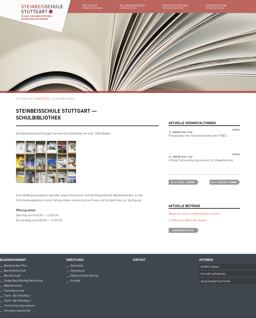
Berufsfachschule (15, 270)
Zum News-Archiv (185, 230)
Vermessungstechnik (17, 310)
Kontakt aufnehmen (213, 273)
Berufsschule (12, 275)
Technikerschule (14, 290)
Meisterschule (13, 285)
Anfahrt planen (210, 266)
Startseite (41, 98)
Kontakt (75, 280)
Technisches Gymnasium (19, 305)
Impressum (77, 270)
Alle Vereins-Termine (225, 182)
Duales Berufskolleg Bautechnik (23, 280)
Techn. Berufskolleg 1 (17, 295)
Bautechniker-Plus (15, 265)
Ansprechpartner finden (216, 281)
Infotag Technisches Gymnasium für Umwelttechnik (201, 160)
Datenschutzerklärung (84, 275)
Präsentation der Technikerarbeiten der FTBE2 (198, 135)
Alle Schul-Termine (185, 182)
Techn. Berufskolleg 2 (17, 300)
